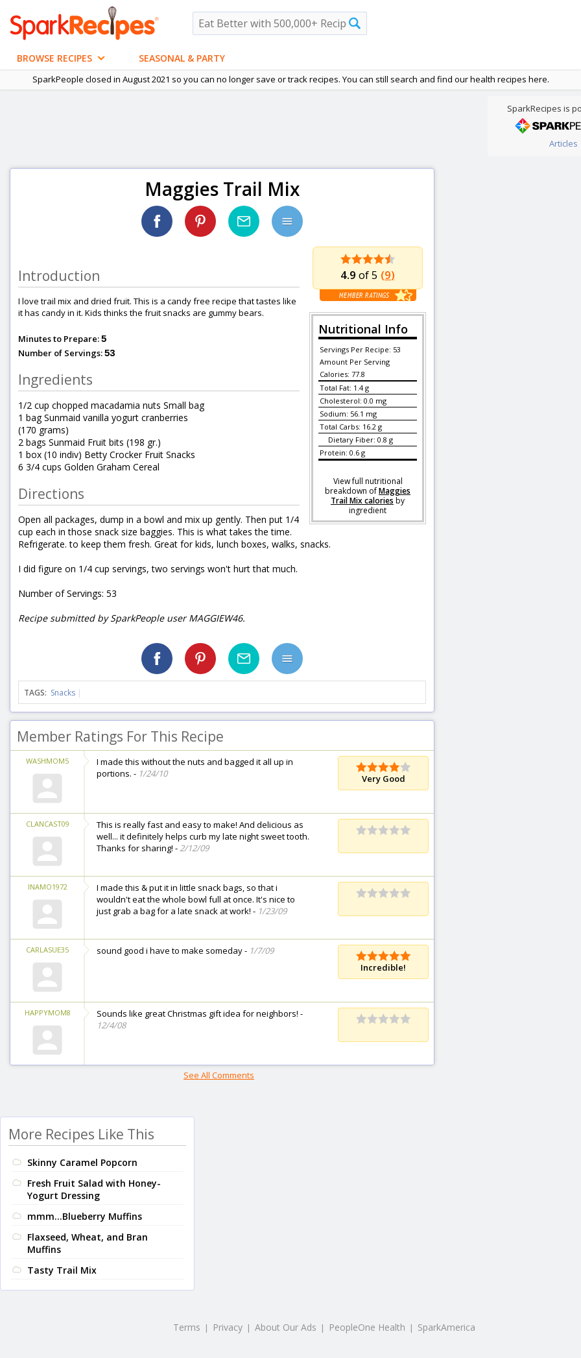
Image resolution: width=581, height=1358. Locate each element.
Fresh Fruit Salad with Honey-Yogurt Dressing (94, 1189)
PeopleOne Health (367, 1327)
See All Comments (219, 1075)
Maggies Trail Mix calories (370, 495)
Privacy (228, 1327)
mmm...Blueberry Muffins (84, 1216)
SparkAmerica (446, 1327)
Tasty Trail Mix (62, 1270)
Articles (563, 143)
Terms (186, 1327)
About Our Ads (285, 1327)
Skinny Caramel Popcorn (82, 1162)
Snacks (63, 692)
